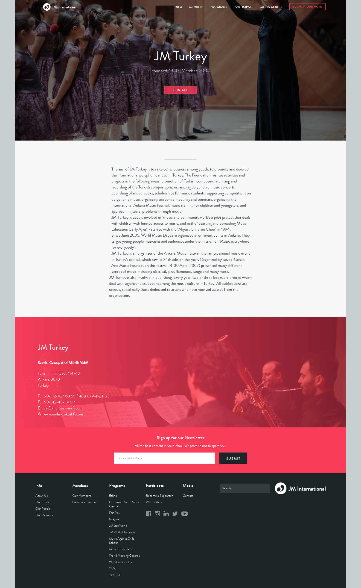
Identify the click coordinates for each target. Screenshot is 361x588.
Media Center (271, 7)
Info (178, 7)
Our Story (42, 502)
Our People (43, 508)
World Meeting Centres (124, 555)
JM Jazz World (118, 525)
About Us (41, 496)
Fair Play (114, 513)
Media (188, 485)
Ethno (113, 496)
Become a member (84, 502)
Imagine (114, 519)
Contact (180, 90)
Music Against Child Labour (121, 540)
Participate (243, 7)
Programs (218, 7)
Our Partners (44, 515)
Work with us (154, 502)
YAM (112, 568)
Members (196, 7)
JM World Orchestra (122, 532)
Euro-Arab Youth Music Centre (124, 504)
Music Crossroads (120, 549)
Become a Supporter (159, 496)
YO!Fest (114, 575)
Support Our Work (307, 7)
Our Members (81, 496)
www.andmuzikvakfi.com (63, 414)
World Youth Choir (121, 562)
